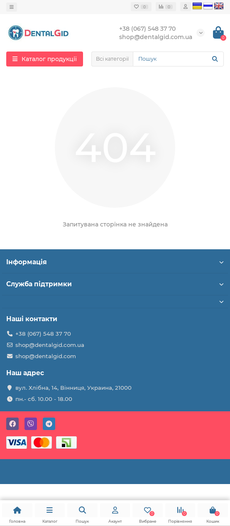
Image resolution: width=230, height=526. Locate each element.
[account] (185, 6)
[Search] (178, 59)
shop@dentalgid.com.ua (49, 345)
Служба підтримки (115, 284)
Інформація (115, 262)
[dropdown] (11, 7)
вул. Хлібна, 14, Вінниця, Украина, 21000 (73, 387)
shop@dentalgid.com (45, 356)
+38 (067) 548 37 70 (43, 333)
